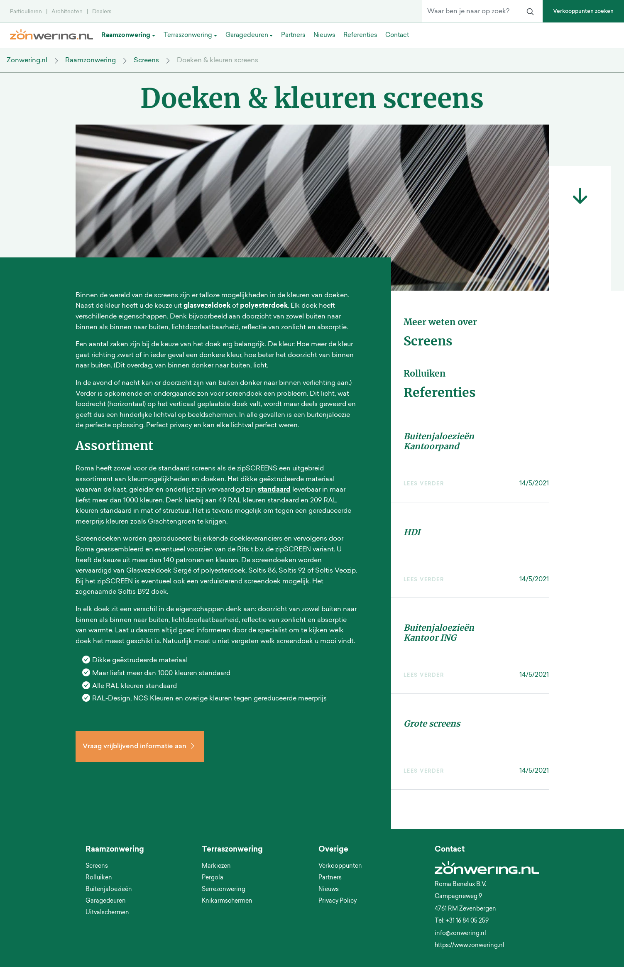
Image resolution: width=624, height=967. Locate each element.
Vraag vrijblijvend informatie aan (140, 746)
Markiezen (216, 866)
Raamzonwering (90, 60)
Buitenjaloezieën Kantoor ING (439, 632)
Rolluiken (99, 878)
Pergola (212, 878)
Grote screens (432, 723)
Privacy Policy (337, 901)
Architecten (67, 12)
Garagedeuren (106, 901)
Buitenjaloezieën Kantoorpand (439, 441)
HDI (412, 532)
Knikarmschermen (227, 901)
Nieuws (328, 890)
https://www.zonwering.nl (469, 946)
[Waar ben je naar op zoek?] (470, 11)
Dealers (101, 12)
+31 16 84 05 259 (467, 921)
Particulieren (26, 12)
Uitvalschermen (107, 913)
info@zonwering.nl (460, 934)
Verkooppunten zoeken (583, 11)
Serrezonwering (223, 890)
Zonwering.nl (27, 60)
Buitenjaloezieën (109, 890)
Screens (146, 60)
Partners (330, 878)
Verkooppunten (340, 866)
